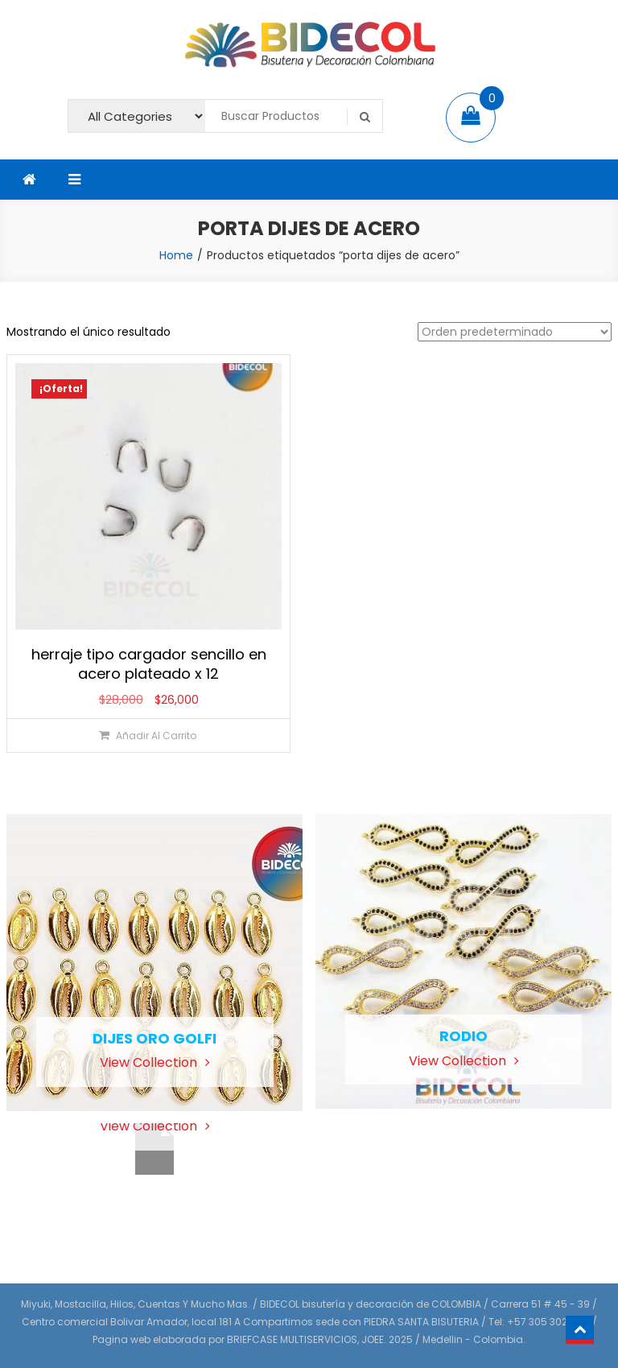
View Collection (155, 1062)
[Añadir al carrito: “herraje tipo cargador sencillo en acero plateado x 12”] (147, 735)
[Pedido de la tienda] (515, 331)
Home (176, 255)
